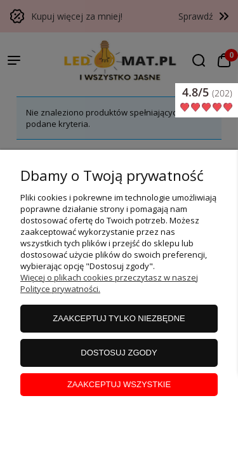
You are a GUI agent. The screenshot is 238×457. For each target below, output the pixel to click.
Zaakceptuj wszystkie (119, 384)
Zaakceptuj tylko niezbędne (119, 318)
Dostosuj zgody (119, 352)
